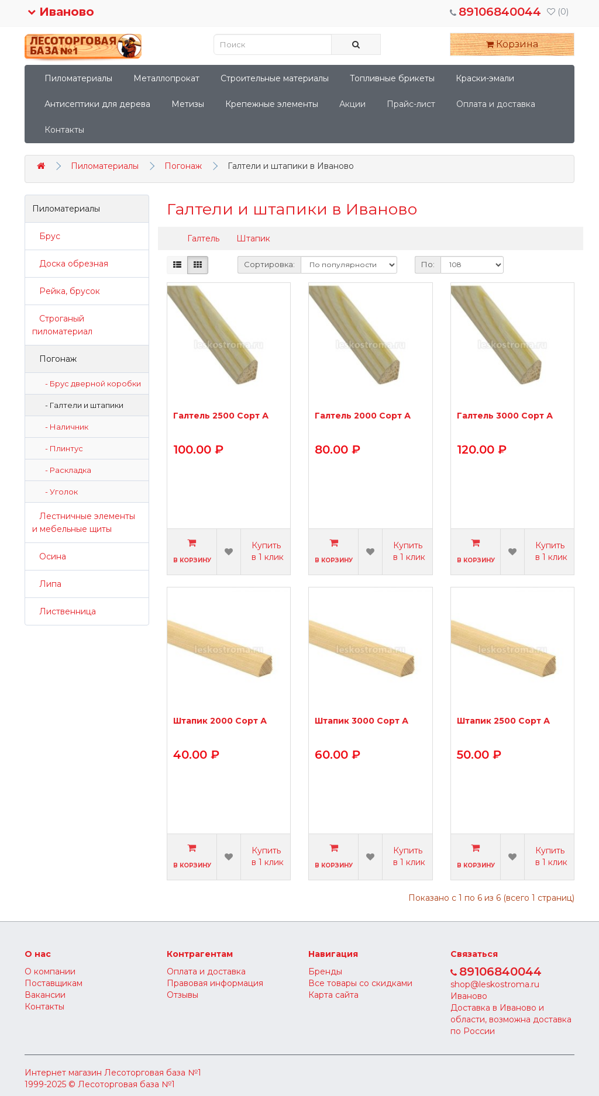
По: (428, 264)
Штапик (253, 238)
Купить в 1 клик (268, 551)
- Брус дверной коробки (90, 383)
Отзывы (182, 995)
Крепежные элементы (271, 104)
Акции (352, 104)
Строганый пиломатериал (62, 325)
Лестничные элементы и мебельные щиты (83, 522)
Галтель (203, 238)
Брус (46, 236)
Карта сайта (333, 995)
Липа (46, 584)
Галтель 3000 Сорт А (505, 416)
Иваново (60, 12)
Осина (49, 556)
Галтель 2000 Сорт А (363, 416)
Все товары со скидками (360, 983)
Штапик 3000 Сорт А (361, 721)
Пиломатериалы (78, 78)
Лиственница (64, 611)
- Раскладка (65, 470)
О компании (50, 971)
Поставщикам (53, 983)
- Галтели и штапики (81, 405)
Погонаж (183, 166)
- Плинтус (61, 448)
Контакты (64, 130)
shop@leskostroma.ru (494, 984)
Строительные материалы (275, 78)
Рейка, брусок (66, 291)
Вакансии (45, 995)
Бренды (325, 971)
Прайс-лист (411, 104)
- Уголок (59, 491)
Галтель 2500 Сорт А (220, 416)
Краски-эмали (485, 78)
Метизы (187, 104)
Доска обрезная (70, 263)
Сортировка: (269, 264)
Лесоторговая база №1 (152, 1072)
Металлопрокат (166, 78)
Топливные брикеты (392, 78)
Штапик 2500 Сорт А (503, 721)
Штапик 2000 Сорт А (220, 721)
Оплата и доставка (495, 104)
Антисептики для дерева (97, 104)
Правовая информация (215, 983)
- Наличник (64, 426)
